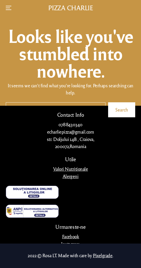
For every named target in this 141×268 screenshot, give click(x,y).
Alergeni (71, 176)
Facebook (70, 236)
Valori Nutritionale (70, 169)
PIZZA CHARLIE (70, 8)
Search (121, 110)
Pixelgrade (102, 255)
